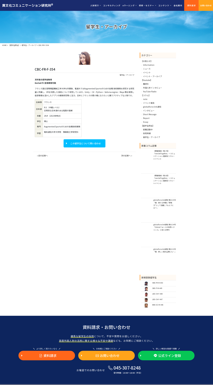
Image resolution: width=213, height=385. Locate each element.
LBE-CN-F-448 (157, 294)
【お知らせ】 (146, 61)
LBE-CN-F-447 (157, 299)
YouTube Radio (149, 91)
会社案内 (178, 5)
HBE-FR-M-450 (157, 283)
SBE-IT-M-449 (157, 288)
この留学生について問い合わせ (85, 143)
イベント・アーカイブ (152, 76)
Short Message (149, 114)
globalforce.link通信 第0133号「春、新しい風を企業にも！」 (164, 250)
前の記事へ (43, 155)
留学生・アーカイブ (127, 75)
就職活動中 (148, 129)
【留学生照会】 (147, 125)
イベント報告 (148, 103)
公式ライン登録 (167, 355)
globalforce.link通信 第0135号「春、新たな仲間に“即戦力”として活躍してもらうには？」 (164, 204)
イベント (147, 72)
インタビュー (148, 110)
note (145, 99)
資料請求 (191, 5)
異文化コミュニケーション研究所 (27, 5)
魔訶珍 (146, 84)
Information (148, 65)
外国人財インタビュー (152, 87)
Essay (145, 122)
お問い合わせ (206, 5)
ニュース (147, 68)
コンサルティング (111, 5)
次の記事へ (126, 155)
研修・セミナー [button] (146, 5)
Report (146, 118)
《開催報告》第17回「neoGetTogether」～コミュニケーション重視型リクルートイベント (164, 155)
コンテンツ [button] (163, 5)
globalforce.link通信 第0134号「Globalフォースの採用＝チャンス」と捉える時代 (164, 227)
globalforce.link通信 (152, 106)
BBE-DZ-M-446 (157, 305)
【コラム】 (146, 95)
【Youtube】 (146, 80)
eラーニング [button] (129, 5)
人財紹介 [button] (94, 5)
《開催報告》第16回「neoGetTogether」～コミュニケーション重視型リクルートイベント (164, 179)
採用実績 (147, 133)
